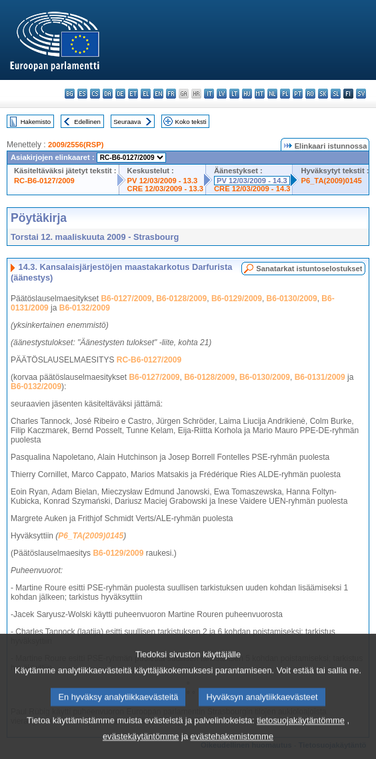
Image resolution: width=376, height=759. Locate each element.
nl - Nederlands (272, 94)
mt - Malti (260, 94)
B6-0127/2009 (126, 298)
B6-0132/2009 (84, 308)
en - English (158, 94)
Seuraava (127, 121)
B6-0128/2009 (181, 298)
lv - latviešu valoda (222, 94)
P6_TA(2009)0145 (331, 181)
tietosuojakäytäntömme (301, 737)
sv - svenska (361, 94)
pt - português (298, 94)
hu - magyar (247, 94)
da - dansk (108, 94)
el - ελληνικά (146, 94)
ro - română (310, 94)
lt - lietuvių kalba (234, 94)
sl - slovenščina (336, 94)
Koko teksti (191, 121)
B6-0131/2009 (320, 377)
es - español (82, 94)
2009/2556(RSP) (75, 145)
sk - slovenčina (323, 94)
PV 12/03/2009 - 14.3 (252, 181)
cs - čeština (95, 94)
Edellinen (87, 121)
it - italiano (209, 94)
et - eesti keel (133, 94)
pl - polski (285, 94)
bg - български (70, 94)
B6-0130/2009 (292, 298)
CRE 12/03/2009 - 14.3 (252, 189)
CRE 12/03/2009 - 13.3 (165, 189)
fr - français (171, 94)
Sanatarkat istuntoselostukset (309, 269)
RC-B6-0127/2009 (44, 181)
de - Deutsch (120, 94)
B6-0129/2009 (236, 298)
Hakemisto (36, 121)
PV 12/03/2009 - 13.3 (162, 181)
